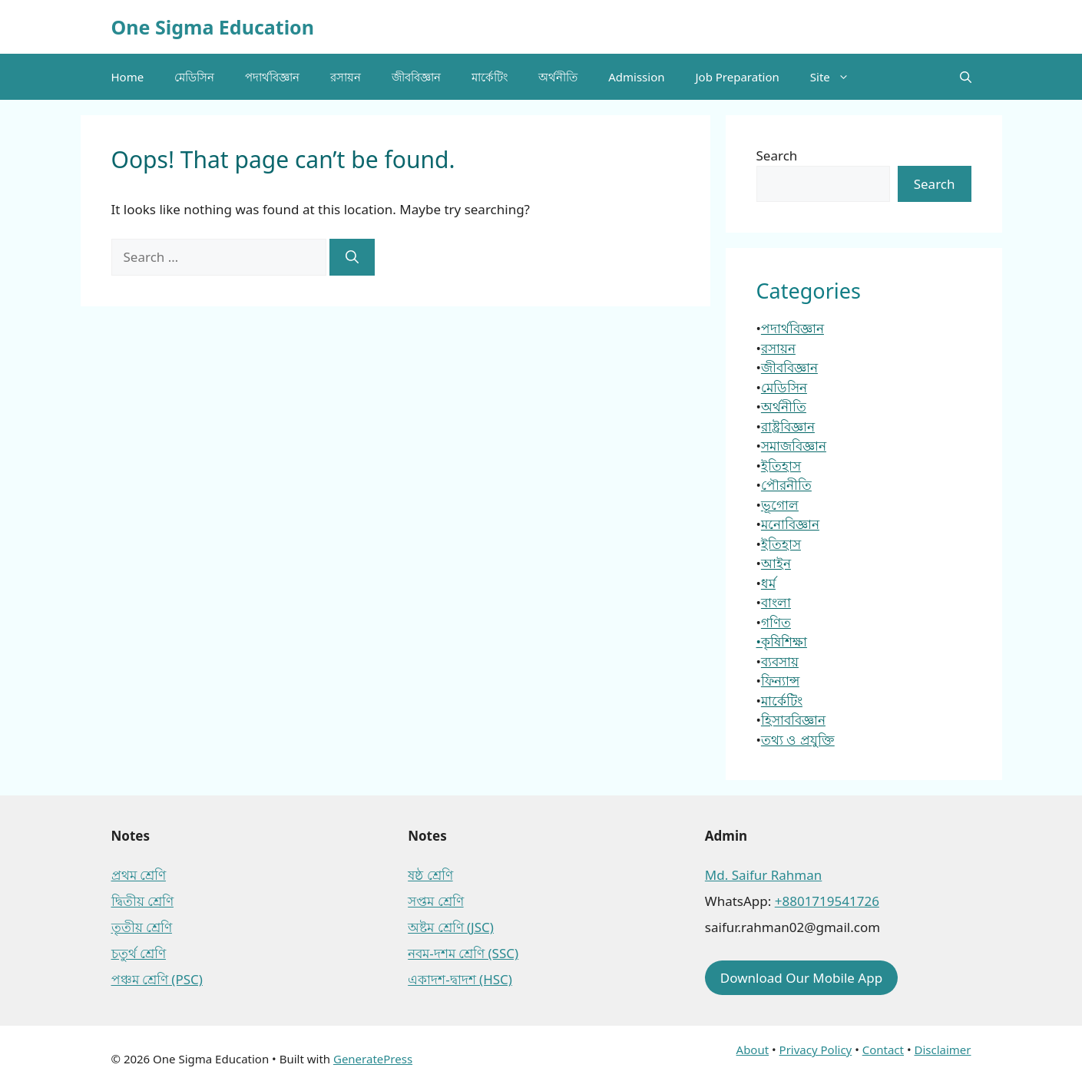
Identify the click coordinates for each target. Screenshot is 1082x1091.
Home (127, 76)
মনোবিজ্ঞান (790, 524)
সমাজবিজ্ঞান (793, 446)
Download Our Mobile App (801, 978)
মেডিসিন (194, 76)
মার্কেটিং (490, 76)
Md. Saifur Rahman (763, 875)
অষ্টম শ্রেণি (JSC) (451, 927)
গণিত (776, 622)
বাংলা (776, 602)
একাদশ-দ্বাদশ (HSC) (460, 979)
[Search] (352, 257)
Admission (636, 76)
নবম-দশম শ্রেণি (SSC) (463, 953)
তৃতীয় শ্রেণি (141, 927)
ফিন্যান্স (780, 680)
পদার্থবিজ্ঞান (272, 76)
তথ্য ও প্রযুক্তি (798, 740)
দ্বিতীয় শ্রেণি (142, 901)
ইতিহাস (781, 465)
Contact (883, 1049)
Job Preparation (737, 76)
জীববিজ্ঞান (416, 76)
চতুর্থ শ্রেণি (138, 953)
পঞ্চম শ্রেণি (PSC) (157, 979)
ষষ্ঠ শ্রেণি (430, 875)
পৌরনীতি (786, 485)
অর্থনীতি (557, 76)
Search (777, 155)
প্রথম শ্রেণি (138, 875)
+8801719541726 (827, 901)
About (752, 1049)
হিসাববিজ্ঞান (793, 720)
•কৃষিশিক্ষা (781, 641)
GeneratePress (372, 1058)
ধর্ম (768, 583)
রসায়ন (345, 76)
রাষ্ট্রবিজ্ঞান (788, 426)
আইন (776, 563)
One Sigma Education (212, 27)
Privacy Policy (815, 1049)
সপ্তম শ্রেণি (435, 901)
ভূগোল (780, 505)
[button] (966, 77)
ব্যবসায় (780, 661)
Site (837, 77)
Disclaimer (942, 1049)
